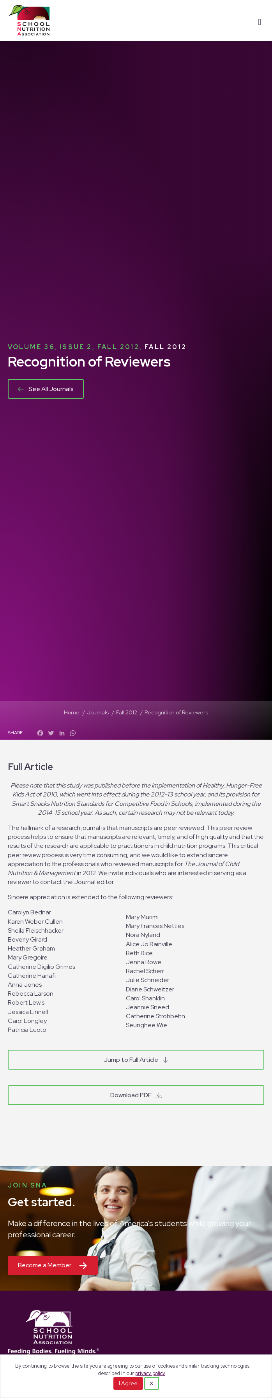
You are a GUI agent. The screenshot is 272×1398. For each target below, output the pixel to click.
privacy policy (150, 1373)
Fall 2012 (166, 347)
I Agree (128, 1383)
